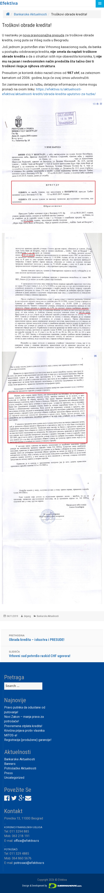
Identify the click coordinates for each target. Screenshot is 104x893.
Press (8, 773)
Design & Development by (52, 885)
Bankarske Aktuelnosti (30, 14)
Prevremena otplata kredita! (23, 726)
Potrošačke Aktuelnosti (20, 768)
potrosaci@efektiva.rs (29, 863)
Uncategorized (14, 777)
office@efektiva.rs (26, 841)
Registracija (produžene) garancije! (27, 740)
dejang (27, 616)
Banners (10, 764)
